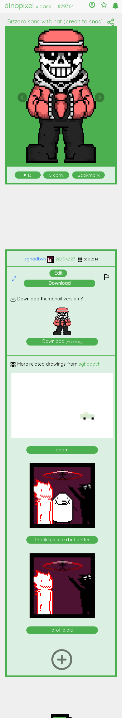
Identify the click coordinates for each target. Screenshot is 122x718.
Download (59, 283)
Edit (58, 273)
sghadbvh (39, 258)
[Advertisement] (61, 217)
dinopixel (28, 5)
